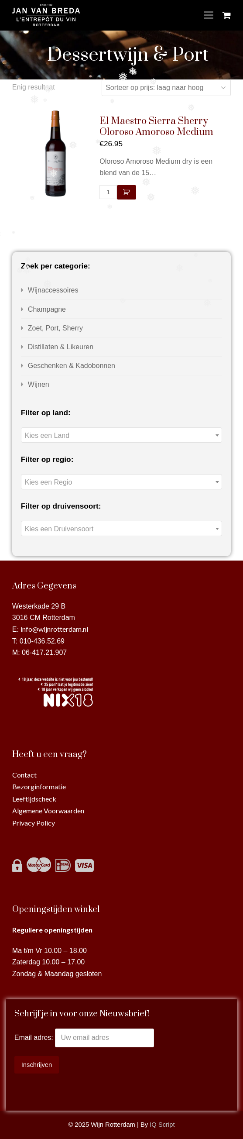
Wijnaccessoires (53, 290)
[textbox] (121, 435)
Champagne (47, 309)
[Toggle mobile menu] (208, 15)
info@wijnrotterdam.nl (54, 629)
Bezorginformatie (39, 786)
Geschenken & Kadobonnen (71, 365)
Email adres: (34, 1037)
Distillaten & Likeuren (60, 347)
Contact (24, 775)
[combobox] (121, 435)
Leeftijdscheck (34, 799)
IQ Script (162, 1124)
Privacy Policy (33, 823)
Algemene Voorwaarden (48, 810)
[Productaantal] (108, 192)
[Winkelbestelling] (166, 88)
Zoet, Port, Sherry (55, 328)
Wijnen (38, 384)
